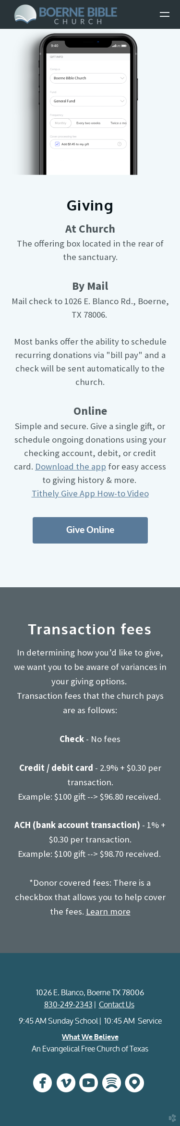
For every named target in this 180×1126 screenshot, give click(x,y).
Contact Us (116, 1004)
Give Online (90, 530)
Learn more (108, 911)
